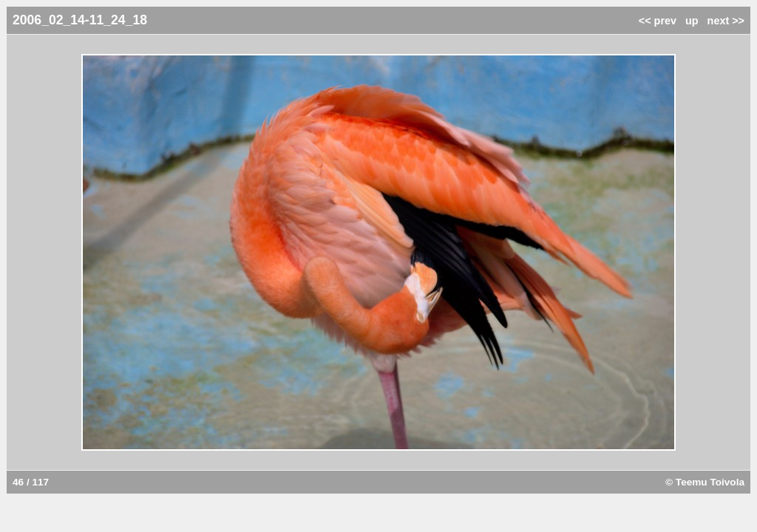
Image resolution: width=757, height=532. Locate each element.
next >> (725, 21)
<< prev (657, 21)
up (692, 21)
